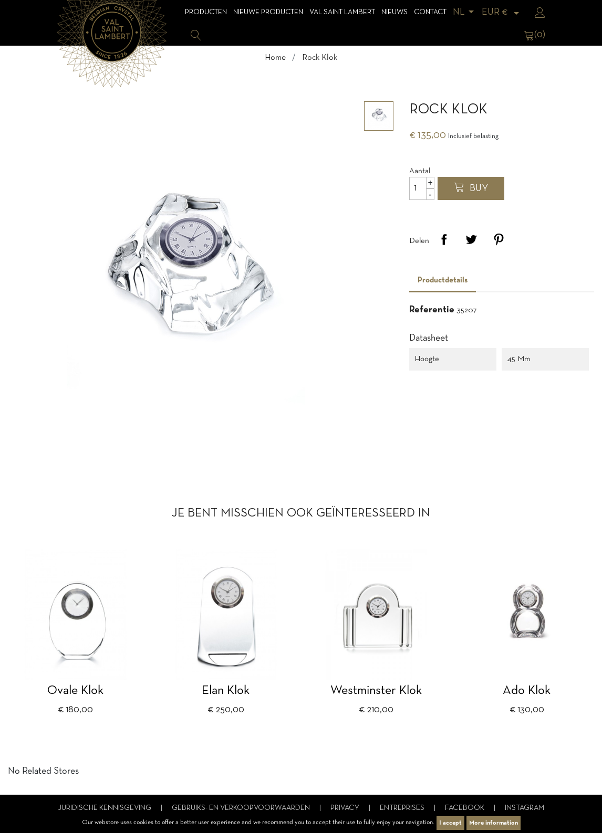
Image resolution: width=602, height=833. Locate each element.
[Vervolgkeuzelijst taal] (465, 12)
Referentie (431, 309)
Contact (430, 12)
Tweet (471, 239)
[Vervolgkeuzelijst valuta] (502, 12)
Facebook (465, 808)
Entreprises (403, 808)
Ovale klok (75, 691)
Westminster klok (376, 691)
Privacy (345, 808)
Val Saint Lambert (342, 12)
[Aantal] (421, 188)
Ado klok (527, 691)
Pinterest (498, 239)
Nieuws (394, 12)
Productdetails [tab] (443, 280)
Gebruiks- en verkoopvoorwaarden (242, 808)
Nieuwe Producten (268, 12)
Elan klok (226, 691)
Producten (206, 12)
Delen (443, 239)
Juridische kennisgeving (105, 808)
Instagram (524, 808)
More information (493, 823)
